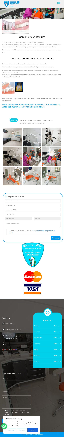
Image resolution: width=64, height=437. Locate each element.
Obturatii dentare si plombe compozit (32, 123)
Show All (14, 120)
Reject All (21, 430)
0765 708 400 (10, 324)
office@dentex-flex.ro (13, 330)
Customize (11, 430)
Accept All (33, 430)
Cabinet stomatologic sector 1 (30, 120)
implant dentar (48, 120)
